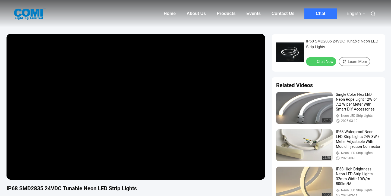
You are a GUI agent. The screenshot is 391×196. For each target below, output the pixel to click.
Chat (321, 13)
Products (226, 13)
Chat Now (321, 61)
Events (254, 13)
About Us (196, 13)
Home (170, 13)
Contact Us (283, 13)
